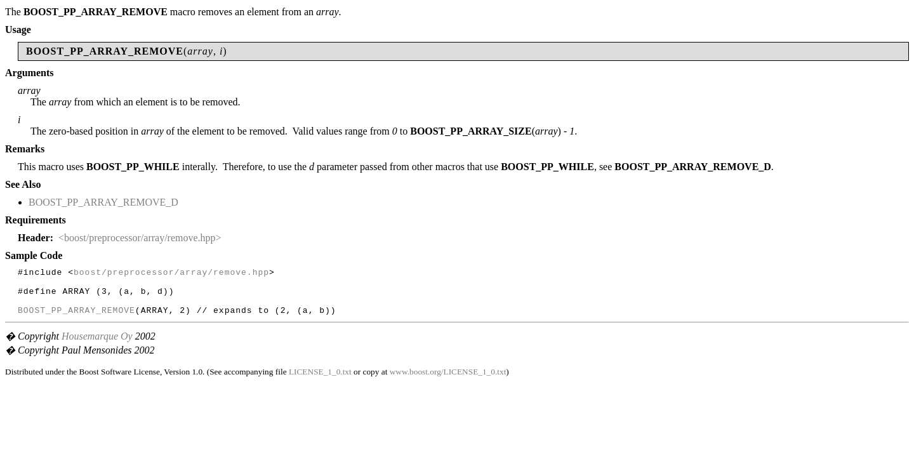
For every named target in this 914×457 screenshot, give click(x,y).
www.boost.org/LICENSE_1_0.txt (448, 381)
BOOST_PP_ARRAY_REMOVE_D (103, 202)
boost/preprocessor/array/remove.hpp (171, 273)
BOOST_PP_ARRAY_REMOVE (76, 319)
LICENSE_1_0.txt (320, 381)
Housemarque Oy (97, 345)
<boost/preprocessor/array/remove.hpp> (140, 237)
